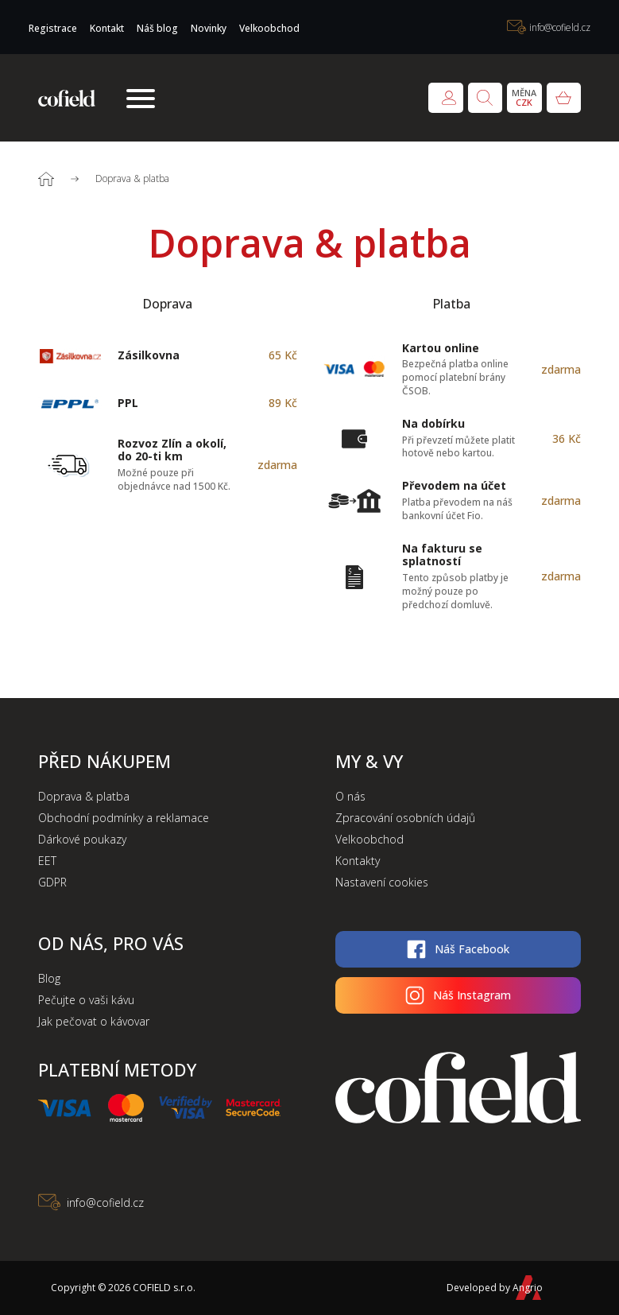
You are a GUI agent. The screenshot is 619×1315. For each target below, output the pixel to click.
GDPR (52, 882)
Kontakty (357, 860)
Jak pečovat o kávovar (93, 1021)
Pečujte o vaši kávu (86, 999)
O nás (350, 796)
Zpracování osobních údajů (405, 817)
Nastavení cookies (381, 882)
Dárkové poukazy (82, 839)
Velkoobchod (269, 28)
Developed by (490, 1287)
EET (47, 860)
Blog (49, 978)
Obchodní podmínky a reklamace (123, 817)
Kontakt (107, 28)
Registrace (53, 28)
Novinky (208, 28)
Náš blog (157, 28)
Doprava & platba (84, 796)
